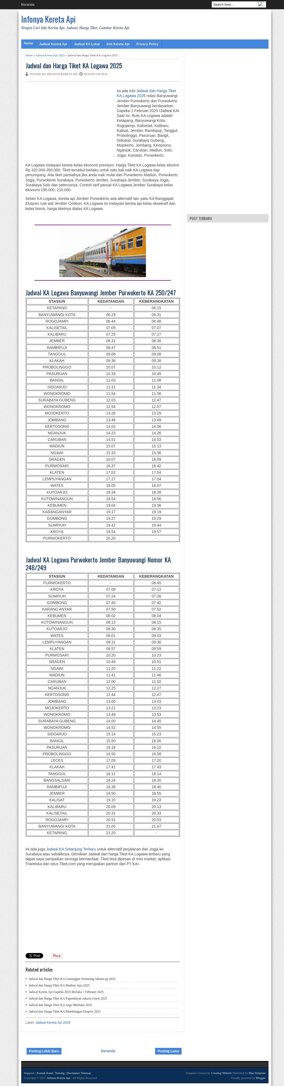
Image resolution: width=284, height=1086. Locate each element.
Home (28, 43)
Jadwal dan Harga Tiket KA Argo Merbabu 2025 (60, 1005)
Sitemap (86, 1073)
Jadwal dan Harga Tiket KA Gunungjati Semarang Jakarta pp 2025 (72, 979)
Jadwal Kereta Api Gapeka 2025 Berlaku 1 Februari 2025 (66, 992)
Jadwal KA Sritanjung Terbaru (70, 849)
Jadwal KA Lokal (87, 44)
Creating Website (221, 1073)
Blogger (261, 1077)
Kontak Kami (45, 1073)
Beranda (28, 4)
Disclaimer (73, 1073)
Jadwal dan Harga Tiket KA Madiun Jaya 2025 (59, 985)
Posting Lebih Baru (44, 1051)
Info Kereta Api (118, 44)
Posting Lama (168, 1051)
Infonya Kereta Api (48, 19)
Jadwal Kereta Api (53, 44)
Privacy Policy (147, 44)
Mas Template (257, 1073)
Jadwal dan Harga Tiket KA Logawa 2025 (74, 65)
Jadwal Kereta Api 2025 (50, 55)
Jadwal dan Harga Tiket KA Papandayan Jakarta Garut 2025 (68, 998)
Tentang (59, 1073)
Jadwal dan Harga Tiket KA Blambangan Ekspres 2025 (65, 1011)
